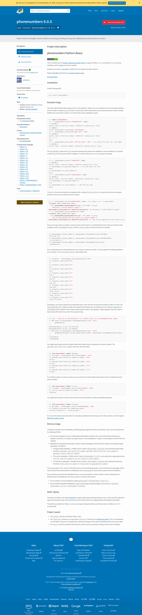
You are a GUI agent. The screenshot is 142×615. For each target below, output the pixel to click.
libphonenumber (103, 519)
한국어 (118, 599)
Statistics (59, 555)
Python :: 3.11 (24, 176)
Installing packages (32, 550)
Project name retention (32, 558)
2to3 (61, 65)
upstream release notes (76, 73)
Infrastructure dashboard (57, 553)
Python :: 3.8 (24, 169)
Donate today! (71, 579)
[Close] (139, 3)
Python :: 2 (23, 147)
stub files (72, 498)
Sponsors (104, 11)
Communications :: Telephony (30, 191)
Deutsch (77, 599)
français (40, 599)
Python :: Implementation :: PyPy (30, 185)
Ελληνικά (70, 599)
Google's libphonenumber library (74, 63)
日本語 (46, 599)
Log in (113, 11)
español (34, 599)
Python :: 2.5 (24, 149)
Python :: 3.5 (24, 162)
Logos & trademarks (58, 558)
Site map (71, 590)
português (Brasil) (54, 599)
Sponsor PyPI (83, 558)
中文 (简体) (84, 599)
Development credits (83, 561)
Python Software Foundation (70, 584)
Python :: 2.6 (24, 151)
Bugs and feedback (83, 550)
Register (121, 11)
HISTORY (56, 73)
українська (64, 599)
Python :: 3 (23, 156)
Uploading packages (33, 553)
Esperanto (111, 599)
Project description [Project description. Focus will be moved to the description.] (26, 51)
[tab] (30, 51)
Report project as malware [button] (30, 202)
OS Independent (25, 141)
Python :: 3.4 (24, 160)
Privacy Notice (107, 558)
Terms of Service (107, 550)
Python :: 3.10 (24, 174)
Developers (23, 127)
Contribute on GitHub (82, 553)
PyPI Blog (58, 550)
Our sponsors (58, 561)
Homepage (23, 97)
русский (99, 599)
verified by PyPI (34, 72)
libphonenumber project (55, 418)
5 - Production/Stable (27, 121)
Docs (96, 11)
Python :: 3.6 (24, 165)
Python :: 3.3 (24, 158)
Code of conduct (107, 555)
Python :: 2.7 (24, 154)
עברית (105, 599)
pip (57, 88)
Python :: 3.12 (24, 178)
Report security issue (108, 553)
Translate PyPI (82, 555)
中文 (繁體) (92, 599)
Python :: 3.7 (24, 167)
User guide (32, 555)
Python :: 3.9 (24, 171)
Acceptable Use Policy (107, 561)
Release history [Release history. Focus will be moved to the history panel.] (24, 57)
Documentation (52, 77)
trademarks (89, 582)
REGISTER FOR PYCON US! (116, 3)
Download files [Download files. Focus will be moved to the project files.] (24, 62)
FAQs (33, 561)
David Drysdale (30, 109)
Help (89, 11)
